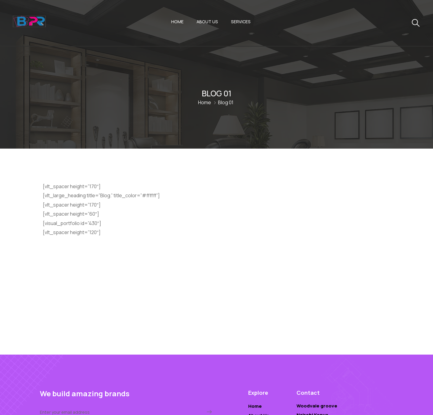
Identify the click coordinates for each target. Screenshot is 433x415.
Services (241, 21)
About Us (207, 21)
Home (177, 21)
